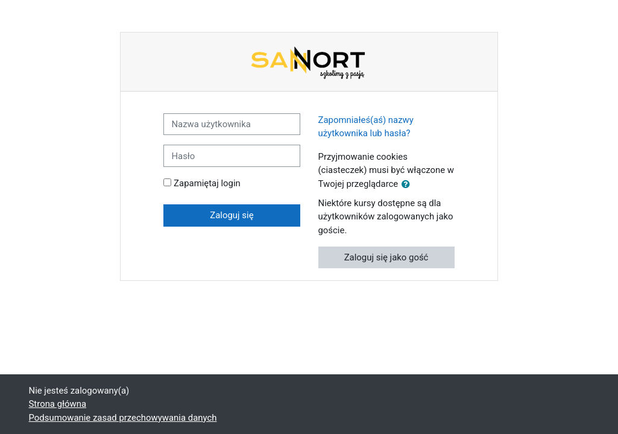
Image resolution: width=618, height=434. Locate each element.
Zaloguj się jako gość (386, 257)
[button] (408, 184)
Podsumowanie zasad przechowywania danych (123, 417)
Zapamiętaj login (207, 183)
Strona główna (58, 403)
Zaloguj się (231, 215)
